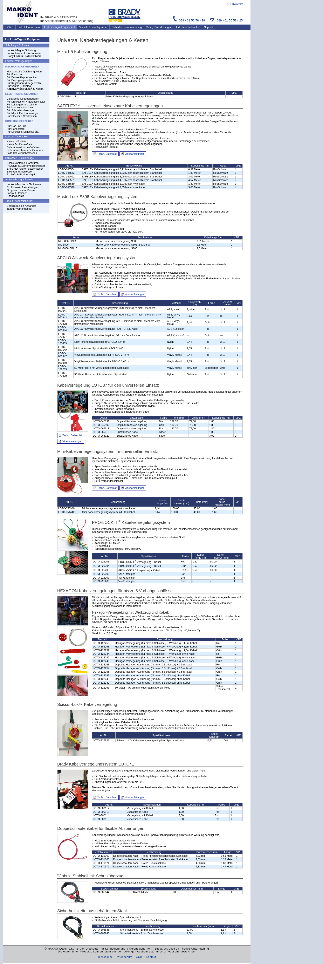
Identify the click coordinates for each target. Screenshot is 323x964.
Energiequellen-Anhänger (21, 205)
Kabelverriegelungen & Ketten (25, 88)
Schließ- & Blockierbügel (21, 174)
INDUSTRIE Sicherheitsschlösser (26, 165)
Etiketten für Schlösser (20, 171)
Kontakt (235, 4)
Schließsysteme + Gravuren (23, 163)
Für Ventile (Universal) (19, 86)
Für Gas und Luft (16, 126)
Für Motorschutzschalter (20, 107)
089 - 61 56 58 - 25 (226, 20)
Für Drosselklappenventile (21, 77)
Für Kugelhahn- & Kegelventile (24, 83)
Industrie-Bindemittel (188, 27)
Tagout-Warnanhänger (19, 208)
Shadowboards (15, 196)
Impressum (104, 957)
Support (208, 27)
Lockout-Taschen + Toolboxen (24, 184)
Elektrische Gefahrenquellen (23, 98)
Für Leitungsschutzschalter (22, 104)
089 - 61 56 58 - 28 (189, 20)
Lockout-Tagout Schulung (21, 50)
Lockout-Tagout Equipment (59, 27)
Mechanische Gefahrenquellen (24, 71)
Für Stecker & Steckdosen (22, 116)
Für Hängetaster (16, 129)
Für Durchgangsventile (20, 80)
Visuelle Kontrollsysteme (93, 27)
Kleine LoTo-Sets (16, 141)
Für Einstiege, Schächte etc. (23, 131)
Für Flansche (14, 74)
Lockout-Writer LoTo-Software (24, 53)
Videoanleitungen (135, 153)
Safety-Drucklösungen (159, 27)
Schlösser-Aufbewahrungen (22, 187)
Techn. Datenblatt (107, 153)
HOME (9, 27)
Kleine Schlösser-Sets (19, 144)
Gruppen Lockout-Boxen (21, 190)
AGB (139, 957)
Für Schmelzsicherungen (21, 110)
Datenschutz (124, 957)
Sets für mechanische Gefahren (25, 150)
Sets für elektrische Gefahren (23, 147)
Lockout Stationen (17, 193)
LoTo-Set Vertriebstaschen (22, 153)
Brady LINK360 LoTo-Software (24, 56)
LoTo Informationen (29, 27)
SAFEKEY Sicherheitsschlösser (25, 168)
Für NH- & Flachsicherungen (23, 113)
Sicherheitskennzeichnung (127, 27)
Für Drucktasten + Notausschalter (26, 101)
